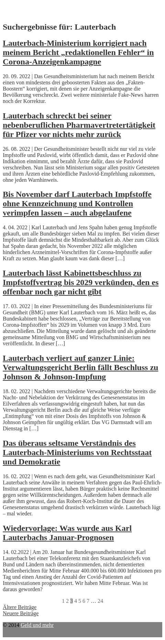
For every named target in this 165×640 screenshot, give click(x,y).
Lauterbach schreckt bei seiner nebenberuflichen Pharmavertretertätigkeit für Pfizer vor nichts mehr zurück (79, 125)
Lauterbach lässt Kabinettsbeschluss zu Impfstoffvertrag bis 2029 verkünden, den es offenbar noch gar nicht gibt (80, 282)
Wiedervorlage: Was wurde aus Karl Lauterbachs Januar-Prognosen (67, 533)
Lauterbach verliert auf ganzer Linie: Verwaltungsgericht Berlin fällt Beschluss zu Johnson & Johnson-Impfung (80, 367)
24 (100, 601)
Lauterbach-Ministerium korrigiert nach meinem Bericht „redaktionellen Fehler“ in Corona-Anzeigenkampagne (78, 52)
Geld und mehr (37, 625)
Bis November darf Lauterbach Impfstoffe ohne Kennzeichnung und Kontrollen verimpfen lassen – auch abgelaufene (77, 203)
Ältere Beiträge (19, 607)
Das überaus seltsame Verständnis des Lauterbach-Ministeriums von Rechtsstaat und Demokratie (77, 452)
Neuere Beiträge (20, 613)
